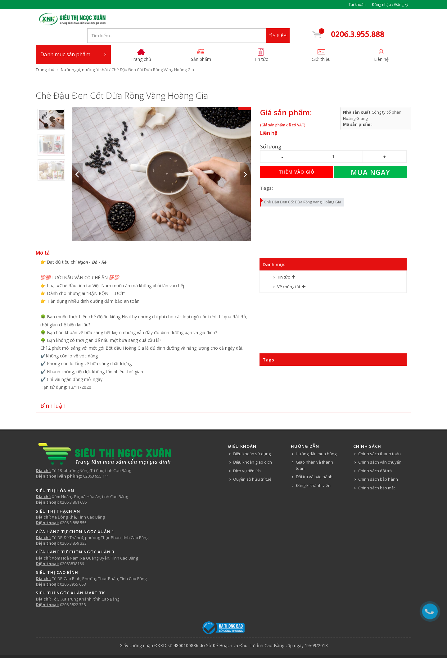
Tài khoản (357, 4)
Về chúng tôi (288, 269)
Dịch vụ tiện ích (247, 453)
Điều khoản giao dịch (252, 445)
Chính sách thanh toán (379, 436)
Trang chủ (45, 52)
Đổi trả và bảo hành (314, 460)
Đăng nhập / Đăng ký (390, 4)
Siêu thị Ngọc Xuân (243, 644)
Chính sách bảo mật (376, 471)
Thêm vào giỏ (296, 155)
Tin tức (283, 260)
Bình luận (52, 389)
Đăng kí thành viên (313, 468)
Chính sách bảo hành (378, 462)
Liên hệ (268, 116)
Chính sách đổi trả (375, 453)
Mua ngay (370, 155)
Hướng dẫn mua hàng (316, 436)
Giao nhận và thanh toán (314, 448)
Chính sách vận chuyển (379, 445)
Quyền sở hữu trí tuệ (252, 462)
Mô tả (43, 236)
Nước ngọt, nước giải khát (84, 52)
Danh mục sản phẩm (73, 37)
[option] (51, 102)
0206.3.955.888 (361, 18)
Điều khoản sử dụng (252, 436)
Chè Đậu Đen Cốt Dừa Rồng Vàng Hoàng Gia (301, 184)
